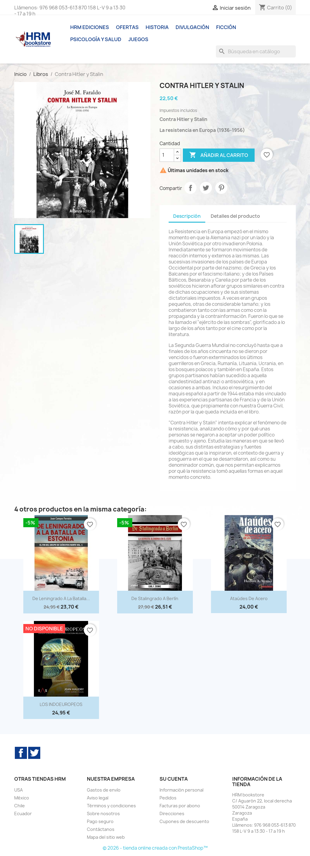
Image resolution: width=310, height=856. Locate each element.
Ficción (226, 27)
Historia (157, 27)
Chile (19, 806)
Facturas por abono (180, 806)
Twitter (34, 753)
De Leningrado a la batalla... (61, 598)
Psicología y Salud (95, 39)
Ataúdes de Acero (249, 598)
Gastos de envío (103, 790)
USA (18, 790)
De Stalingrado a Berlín (154, 598)
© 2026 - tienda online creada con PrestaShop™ (155, 848)
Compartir (190, 188)
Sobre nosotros (103, 813)
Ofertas (127, 27)
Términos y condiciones (111, 806)
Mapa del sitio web (106, 837)
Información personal (181, 790)
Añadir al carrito (218, 155)
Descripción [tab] (187, 216)
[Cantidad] (167, 155)
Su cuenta (174, 779)
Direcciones (172, 813)
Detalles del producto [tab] (235, 216)
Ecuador (23, 813)
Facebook (21, 753)
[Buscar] (256, 51)
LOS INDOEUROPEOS (61, 704)
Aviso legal (97, 798)
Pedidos (168, 798)
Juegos (138, 39)
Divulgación (192, 27)
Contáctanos (100, 829)
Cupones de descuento (184, 821)
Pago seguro (100, 821)
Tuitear (206, 188)
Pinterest (221, 188)
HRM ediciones (89, 27)
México (21, 798)
